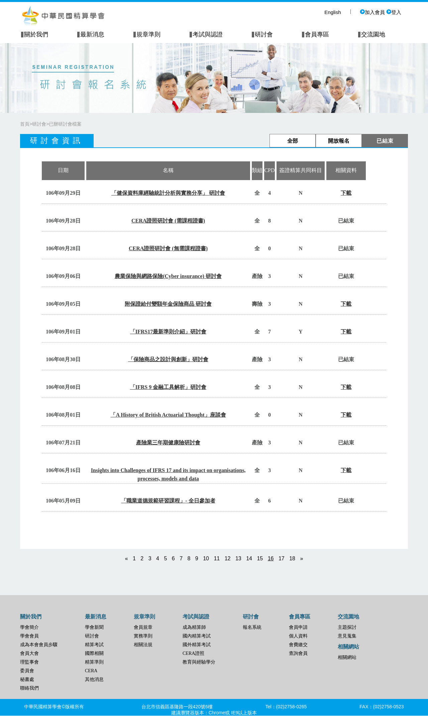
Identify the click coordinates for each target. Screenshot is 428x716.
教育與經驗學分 (199, 662)
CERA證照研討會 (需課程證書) (168, 221)
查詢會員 (298, 653)
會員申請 (298, 627)
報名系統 (252, 627)
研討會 (39, 124)
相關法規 (143, 644)
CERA (91, 670)
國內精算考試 (197, 635)
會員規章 (143, 627)
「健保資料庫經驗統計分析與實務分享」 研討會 (168, 193)
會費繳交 (298, 644)
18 (292, 558)
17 (282, 558)
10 (206, 558)
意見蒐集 (347, 635)
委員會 (27, 670)
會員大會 (29, 653)
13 (238, 558)
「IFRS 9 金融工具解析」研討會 (168, 387)
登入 (393, 12)
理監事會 (29, 662)
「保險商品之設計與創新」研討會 (168, 359)
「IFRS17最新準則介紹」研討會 (168, 331)
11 (217, 558)
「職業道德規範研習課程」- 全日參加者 (168, 501)
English (332, 12)
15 (260, 558)
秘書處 (27, 679)
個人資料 (298, 635)
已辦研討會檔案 (65, 124)
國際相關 (94, 653)
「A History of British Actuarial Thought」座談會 (168, 415)
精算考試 (94, 644)
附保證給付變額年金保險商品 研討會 (168, 304)
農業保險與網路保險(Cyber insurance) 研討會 (168, 276)
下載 (346, 193)
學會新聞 (94, 627)
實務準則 (143, 635)
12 (228, 558)
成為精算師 (194, 627)
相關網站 (347, 657)
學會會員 (29, 635)
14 (249, 558)
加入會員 (372, 12)
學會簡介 (29, 627)
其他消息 (94, 679)
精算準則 (94, 662)
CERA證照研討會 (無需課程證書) (168, 248)
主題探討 (347, 627)
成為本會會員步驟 (39, 644)
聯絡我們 (29, 688)
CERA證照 (193, 653)
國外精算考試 (197, 644)
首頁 (24, 124)
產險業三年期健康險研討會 (168, 442)
